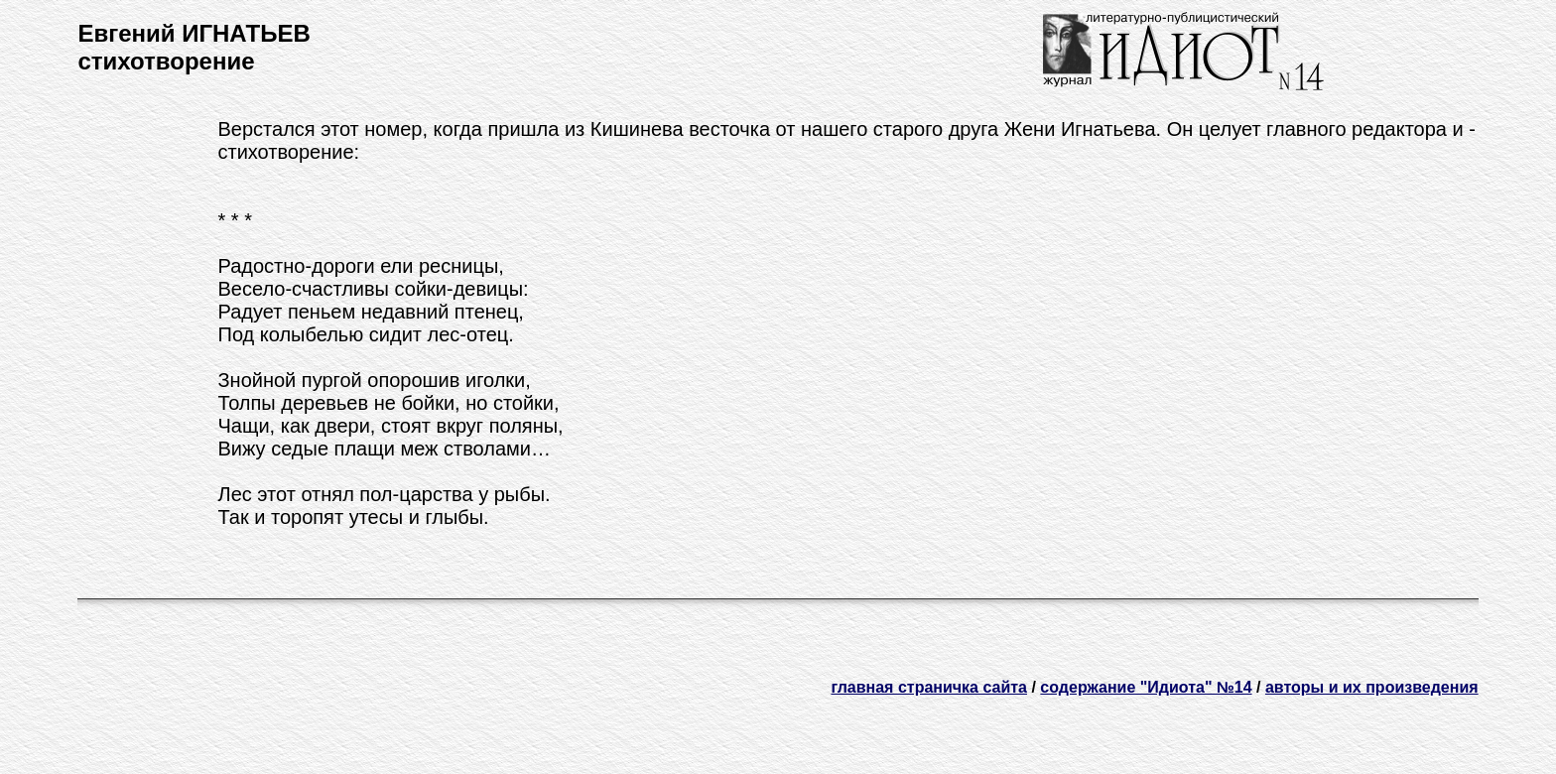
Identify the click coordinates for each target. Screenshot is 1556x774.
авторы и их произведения (1372, 687)
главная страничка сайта (929, 687)
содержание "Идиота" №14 (1145, 687)
